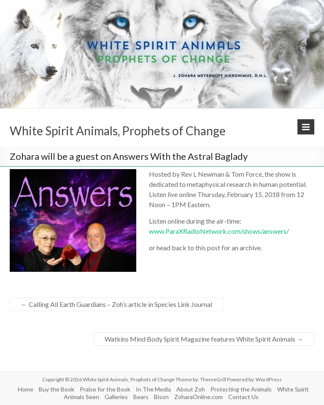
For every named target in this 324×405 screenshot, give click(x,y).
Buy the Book (56, 389)
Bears (140, 396)
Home (25, 389)
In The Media (153, 389)
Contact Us (243, 396)
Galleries (116, 396)
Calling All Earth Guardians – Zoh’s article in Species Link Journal (116, 304)
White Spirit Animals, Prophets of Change (118, 130)
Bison (161, 396)
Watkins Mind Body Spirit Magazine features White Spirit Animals (204, 339)
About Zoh (190, 389)
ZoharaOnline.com (198, 396)
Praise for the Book (105, 389)
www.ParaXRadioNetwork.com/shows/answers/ (219, 231)
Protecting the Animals (241, 389)
